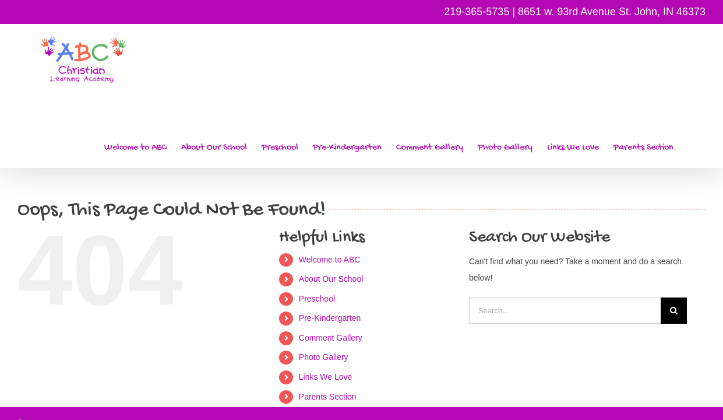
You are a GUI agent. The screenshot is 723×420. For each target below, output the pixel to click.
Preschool (317, 231)
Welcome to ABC (330, 192)
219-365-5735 (476, 12)
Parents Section (328, 329)
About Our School (331, 211)
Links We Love (325, 309)
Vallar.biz (692, 356)
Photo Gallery (323, 290)
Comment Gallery (330, 270)
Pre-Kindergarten (330, 251)
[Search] (674, 243)
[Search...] (565, 243)
